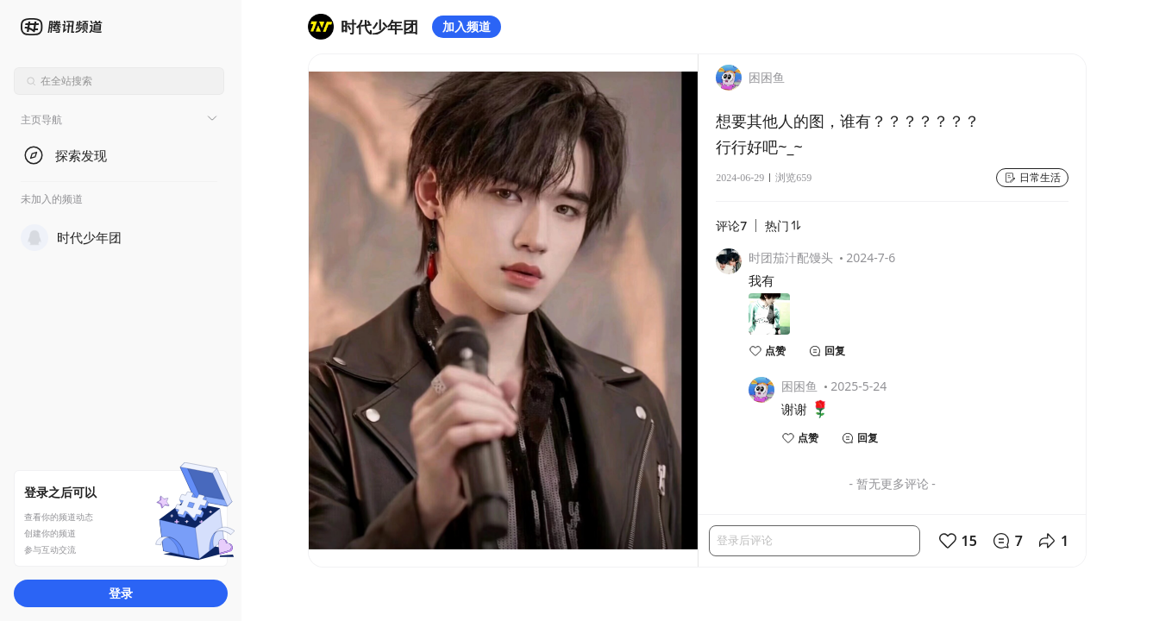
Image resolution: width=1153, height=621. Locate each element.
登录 (121, 593)
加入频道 (466, 26)
